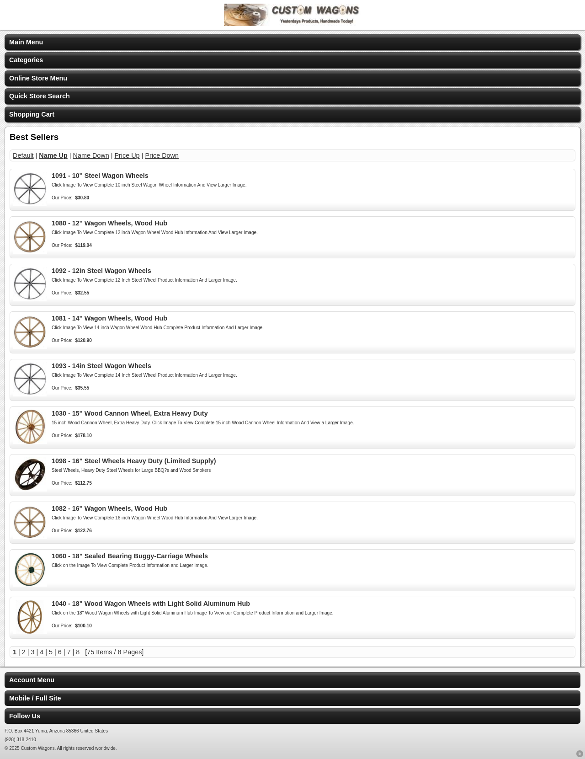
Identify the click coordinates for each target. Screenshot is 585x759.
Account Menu (31, 680)
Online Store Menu (38, 78)
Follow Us (24, 716)
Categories (26, 60)
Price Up (126, 155)
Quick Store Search (39, 96)
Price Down (162, 155)
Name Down (91, 155)
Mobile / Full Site (35, 698)
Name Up (53, 155)
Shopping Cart (31, 114)
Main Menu (26, 42)
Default (23, 155)
